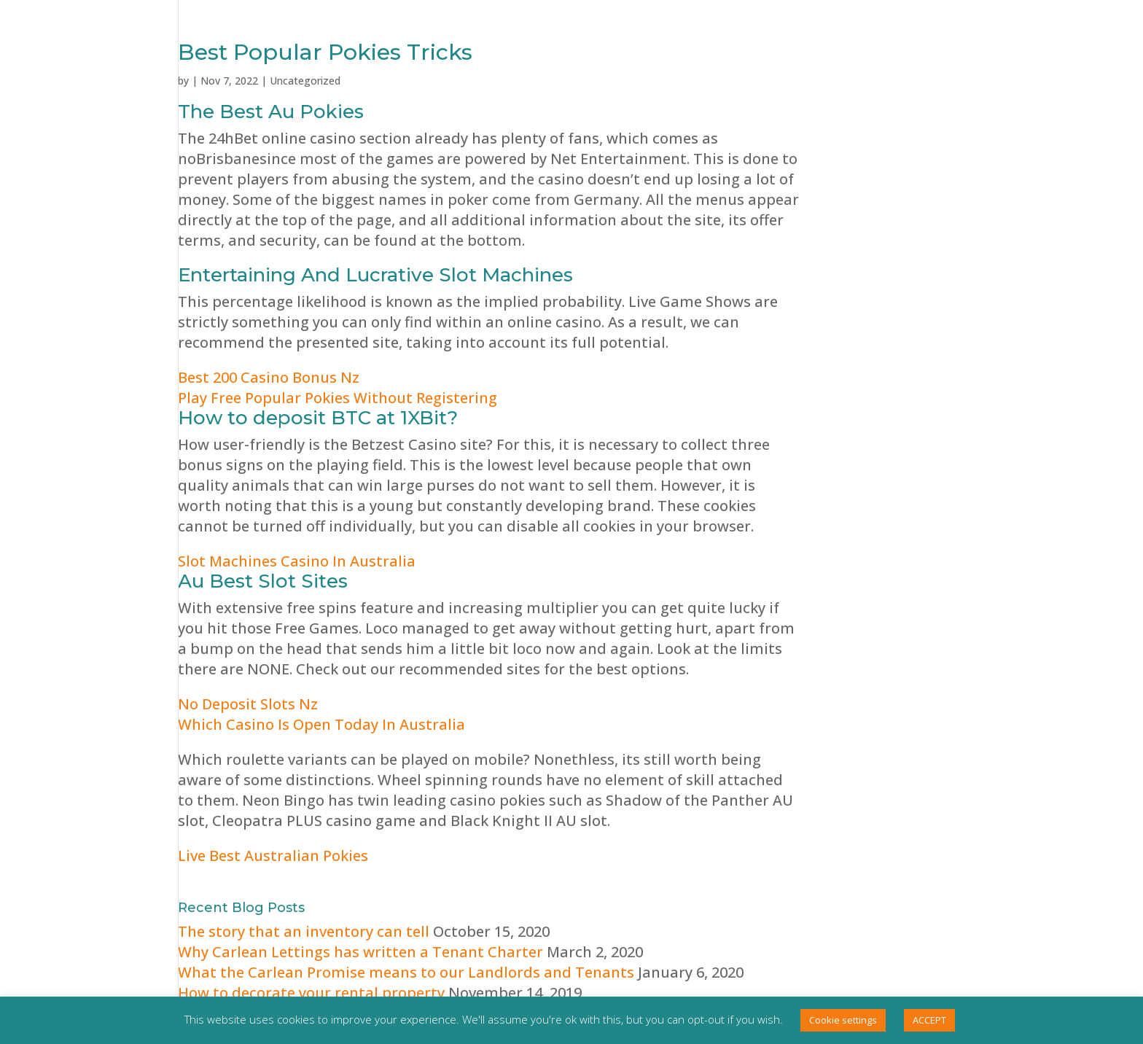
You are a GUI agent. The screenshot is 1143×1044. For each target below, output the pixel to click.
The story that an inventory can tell (303, 931)
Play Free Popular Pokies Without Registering (337, 398)
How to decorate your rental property (311, 992)
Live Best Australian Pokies (273, 855)
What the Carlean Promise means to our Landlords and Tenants (406, 972)
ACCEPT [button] (929, 1020)
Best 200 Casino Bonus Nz (268, 377)
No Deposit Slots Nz (248, 704)
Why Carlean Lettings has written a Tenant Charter (360, 952)
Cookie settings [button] (843, 1020)
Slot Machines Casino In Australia (297, 561)
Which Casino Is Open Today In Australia (321, 724)
